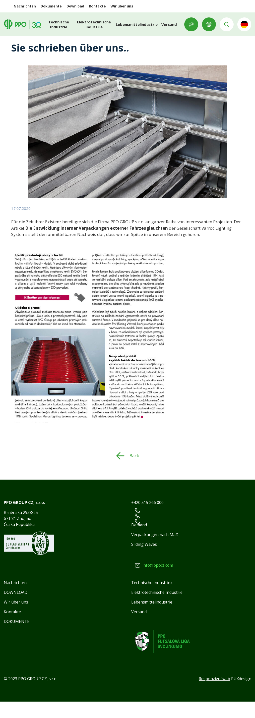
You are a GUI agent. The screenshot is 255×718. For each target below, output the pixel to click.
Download (75, 6)
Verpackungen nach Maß (154, 551)
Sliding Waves (144, 560)
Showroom (191, 24)
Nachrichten (25, 6)
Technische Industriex (151, 599)
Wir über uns (122, 6)
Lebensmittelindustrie (137, 24)
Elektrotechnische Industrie (94, 24)
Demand (139, 541)
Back (134, 472)
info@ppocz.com (157, 581)
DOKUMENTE (16, 638)
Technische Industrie (58, 24)
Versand (169, 24)
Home (17, 41)
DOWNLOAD (15, 608)
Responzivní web (214, 695)
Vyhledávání (227, 24)
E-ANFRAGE (209, 24)
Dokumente (51, 6)
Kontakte (97, 6)
